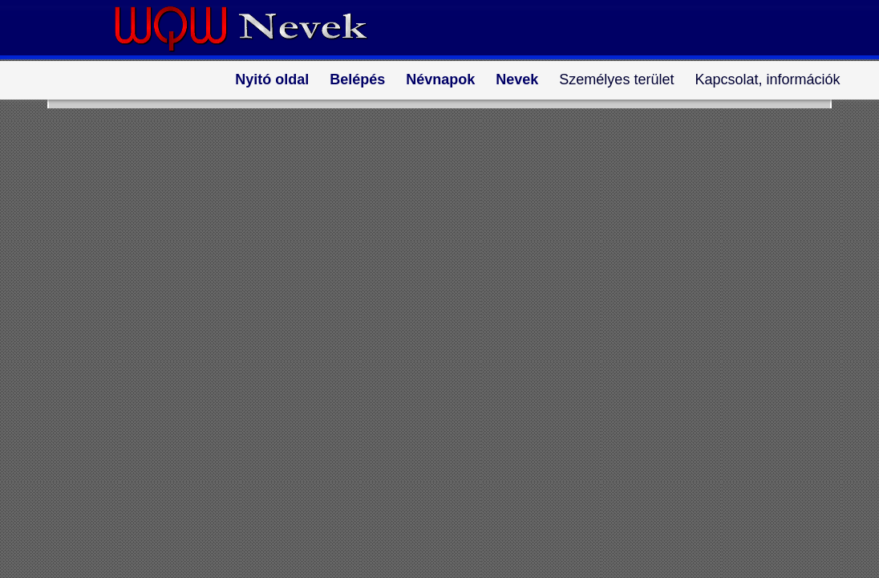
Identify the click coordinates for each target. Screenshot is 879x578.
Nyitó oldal (272, 79)
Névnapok (440, 79)
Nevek (517, 79)
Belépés (357, 79)
